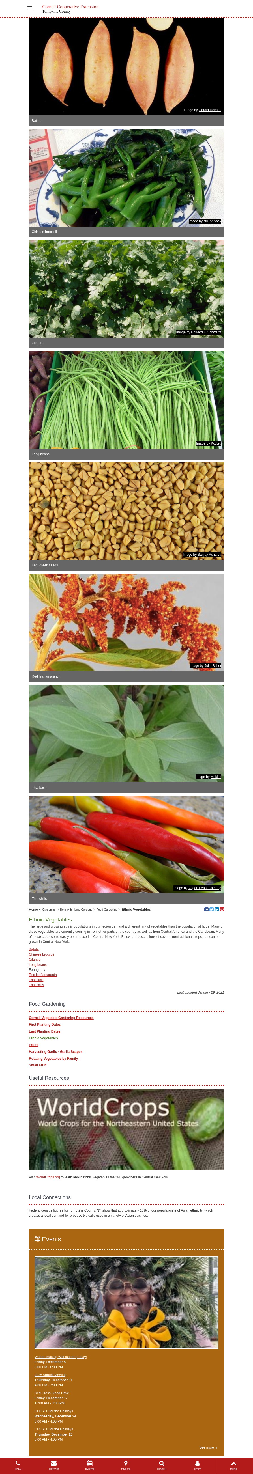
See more (206, 1447)
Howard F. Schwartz (206, 332)
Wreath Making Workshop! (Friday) (61, 1357)
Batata (34, 949)
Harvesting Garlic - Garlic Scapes (55, 1052)
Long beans (38, 965)
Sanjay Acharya (209, 555)
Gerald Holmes (210, 110)
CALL (18, 1465)
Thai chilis (36, 985)
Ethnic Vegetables (43, 1038)
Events (48, 1239)
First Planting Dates (45, 1025)
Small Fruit (37, 1065)
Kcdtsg (216, 443)
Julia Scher (213, 666)
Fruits (33, 1045)
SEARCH (161, 1465)
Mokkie (216, 777)
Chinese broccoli (41, 954)
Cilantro (34, 960)
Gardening (49, 909)
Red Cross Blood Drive (52, 1393)
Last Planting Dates (44, 1031)
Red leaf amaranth (43, 975)
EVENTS (89, 1465)
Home (33, 909)
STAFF (197, 1465)
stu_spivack (212, 221)
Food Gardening (107, 909)
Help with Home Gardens (76, 909)
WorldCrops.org (48, 1177)
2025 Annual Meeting (51, 1375)
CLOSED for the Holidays (54, 1411)
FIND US (125, 1465)
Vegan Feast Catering (204, 888)
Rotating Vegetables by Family (53, 1059)
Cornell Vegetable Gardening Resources (61, 1018)
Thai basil (36, 980)
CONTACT (53, 1465)
